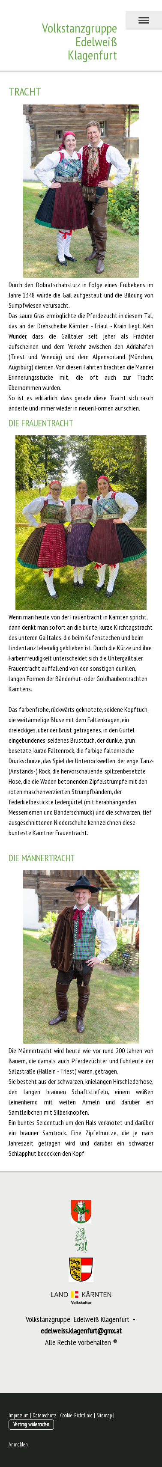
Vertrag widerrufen (31, 1424)
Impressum (19, 1415)
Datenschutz (44, 1415)
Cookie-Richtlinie (76, 1415)
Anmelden (18, 1444)
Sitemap (104, 1415)
